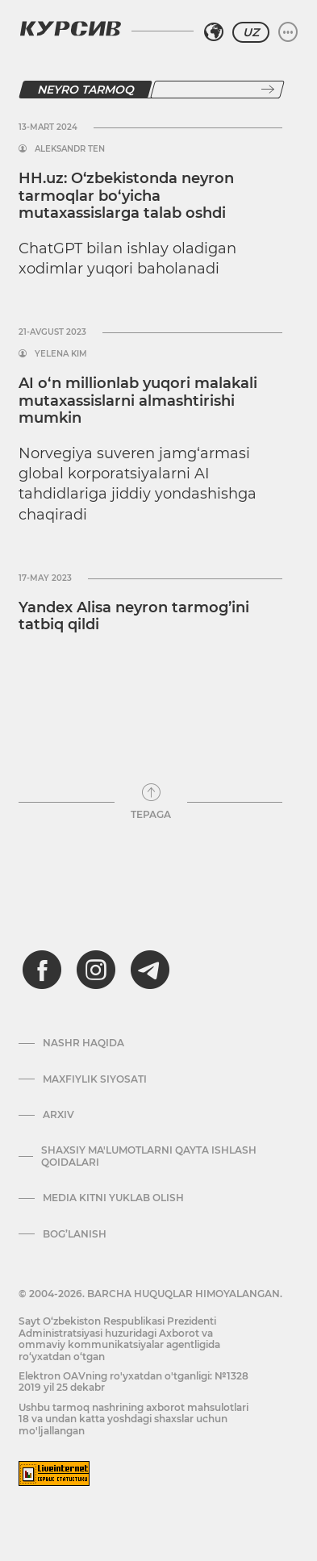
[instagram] (96, 969)
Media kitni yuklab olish (113, 1198)
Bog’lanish (74, 1234)
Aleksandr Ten (70, 149)
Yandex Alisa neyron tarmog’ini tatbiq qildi (134, 616)
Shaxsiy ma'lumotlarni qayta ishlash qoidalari (149, 1156)
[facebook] (42, 969)
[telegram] (150, 969)
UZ (251, 32)
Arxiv (58, 1115)
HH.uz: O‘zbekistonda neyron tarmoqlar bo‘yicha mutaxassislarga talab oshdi (126, 195)
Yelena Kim (61, 354)
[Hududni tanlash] (213, 32)
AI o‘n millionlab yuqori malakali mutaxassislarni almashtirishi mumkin (138, 400)
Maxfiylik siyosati (95, 1079)
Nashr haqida (83, 1043)
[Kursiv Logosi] (70, 28)
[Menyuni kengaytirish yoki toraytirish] (287, 32)
